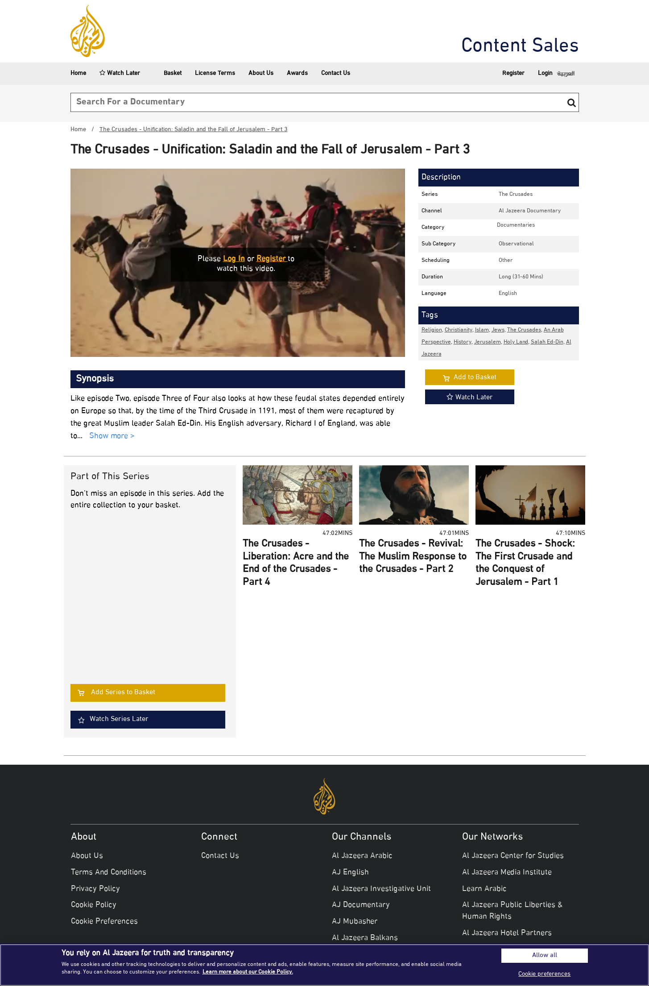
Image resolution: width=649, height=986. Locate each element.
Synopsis (95, 379)
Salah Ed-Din (547, 342)
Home (78, 73)
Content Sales (520, 47)
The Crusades (516, 194)
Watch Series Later (119, 719)
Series (430, 194)
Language (434, 293)
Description (441, 177)
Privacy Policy (95, 889)
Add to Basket (475, 378)
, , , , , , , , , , (496, 342)
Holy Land (516, 342)
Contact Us (335, 73)
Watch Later (119, 73)
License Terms (215, 73)
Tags (430, 315)
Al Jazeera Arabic (362, 856)
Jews (498, 330)
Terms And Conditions (108, 872)
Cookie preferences (544, 974)
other (506, 260)
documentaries (516, 225)
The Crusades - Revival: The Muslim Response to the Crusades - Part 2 (413, 557)
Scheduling (436, 260)
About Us (260, 73)
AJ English (350, 872)
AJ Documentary (361, 905)
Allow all (544, 955)
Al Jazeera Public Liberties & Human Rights (512, 911)
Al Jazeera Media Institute (507, 872)
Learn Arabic (484, 889)
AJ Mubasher (354, 921)
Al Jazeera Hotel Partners (507, 933)
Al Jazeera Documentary (530, 211)
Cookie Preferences (104, 921)
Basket (167, 73)
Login (545, 73)
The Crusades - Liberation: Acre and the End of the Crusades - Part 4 (296, 563)
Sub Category (438, 244)
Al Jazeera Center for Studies (513, 856)
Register (513, 73)
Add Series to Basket (123, 693)
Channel (432, 211)
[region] (324, 965)
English (508, 293)
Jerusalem (487, 342)
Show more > (112, 436)
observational (516, 244)
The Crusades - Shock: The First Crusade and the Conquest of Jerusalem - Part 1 (525, 563)
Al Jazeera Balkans (365, 938)
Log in (234, 259)
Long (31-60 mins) (521, 277)
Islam (482, 330)
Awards (297, 73)
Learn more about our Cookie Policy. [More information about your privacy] (248, 972)
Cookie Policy (93, 905)
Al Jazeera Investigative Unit (381, 889)
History (462, 342)
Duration (432, 277)
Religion (432, 330)
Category (433, 227)
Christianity (458, 330)
